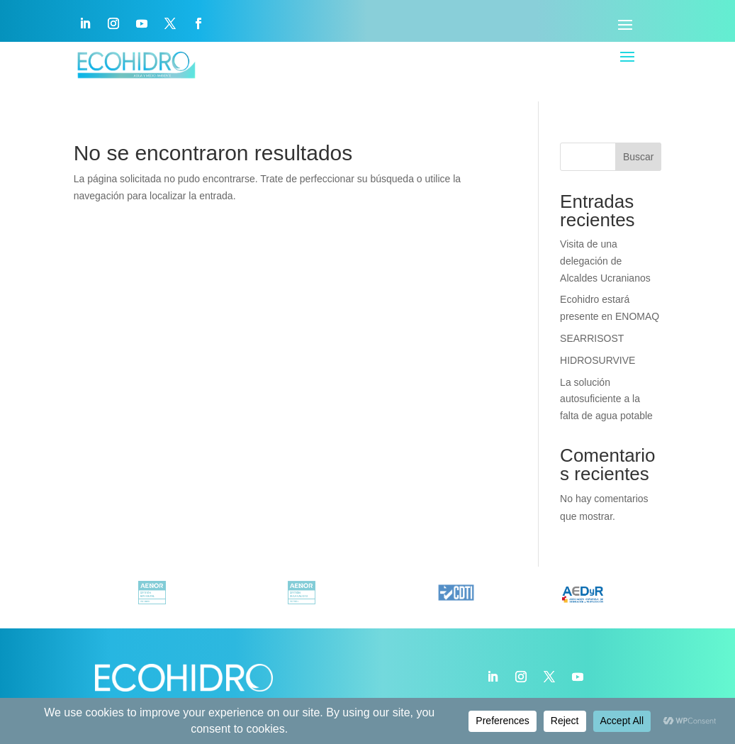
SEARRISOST (592, 338)
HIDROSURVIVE (597, 360)
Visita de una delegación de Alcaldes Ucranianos (605, 261)
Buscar (638, 156)
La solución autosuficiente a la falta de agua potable (606, 399)
